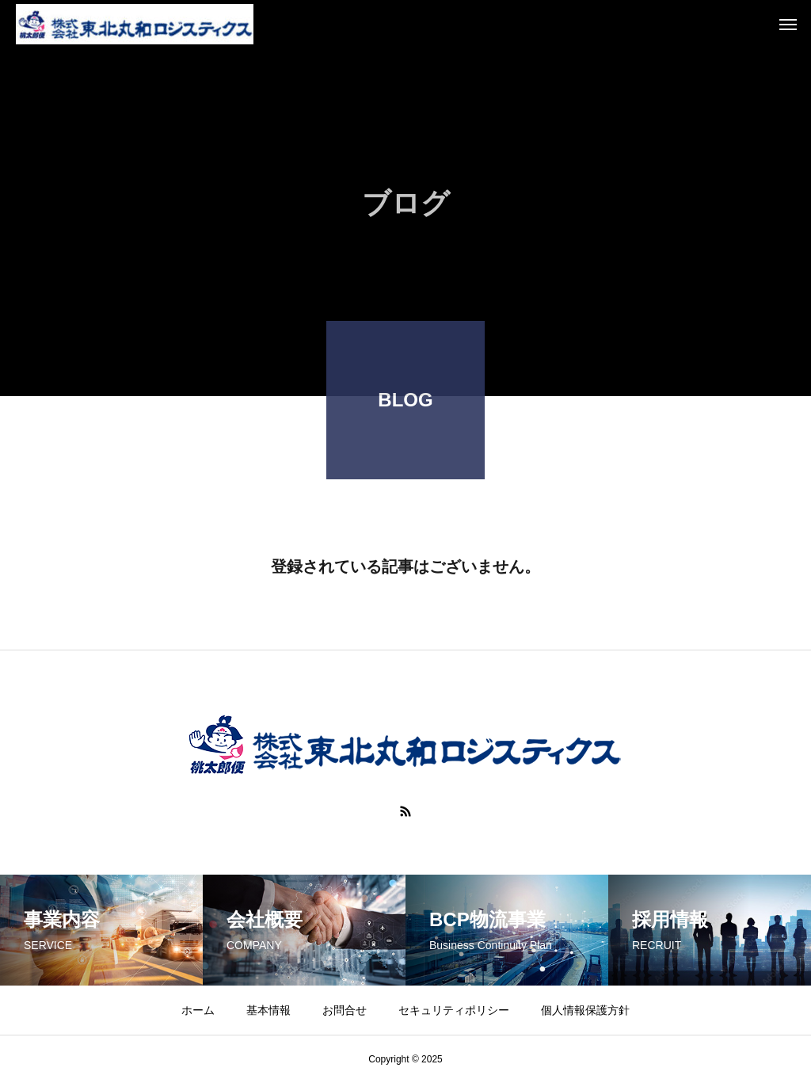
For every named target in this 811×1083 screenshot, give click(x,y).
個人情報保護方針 (585, 1010)
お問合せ (344, 1010)
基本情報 (268, 1010)
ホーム (198, 1010)
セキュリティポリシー (453, 1010)
